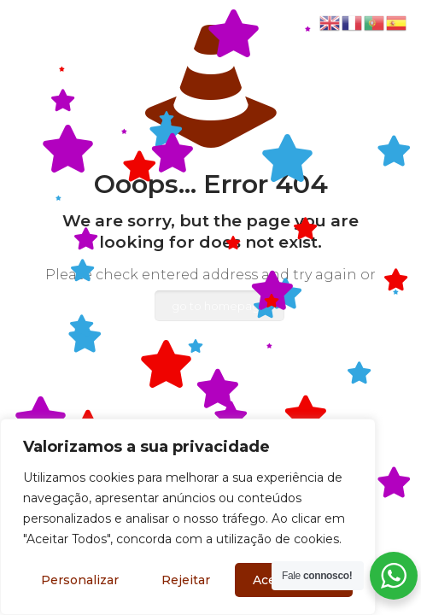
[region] (188, 517)
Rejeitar (185, 580)
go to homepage (219, 306)
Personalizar (80, 580)
